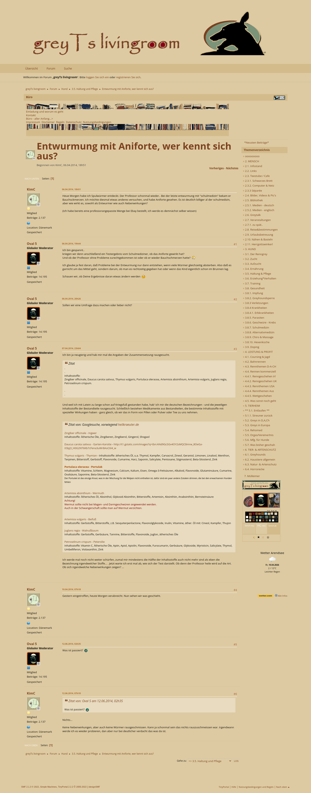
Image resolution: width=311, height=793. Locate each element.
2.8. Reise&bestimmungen (260, 229)
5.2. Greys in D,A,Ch (256, 420)
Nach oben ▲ (283, 786)
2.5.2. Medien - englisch (258, 210)
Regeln (60, 122)
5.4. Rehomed (252, 430)
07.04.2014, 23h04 (71, 348)
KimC (31, 189)
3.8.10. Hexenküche (256, 342)
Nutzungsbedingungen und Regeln (256, 786)
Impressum (33, 122)
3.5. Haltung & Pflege (257, 273)
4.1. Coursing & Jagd (256, 357)
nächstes (232, 168)
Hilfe (234, 786)
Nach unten (32, 178)
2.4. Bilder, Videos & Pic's (259, 195)
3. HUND (249, 249)
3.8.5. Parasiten (253, 317)
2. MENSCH (251, 161)
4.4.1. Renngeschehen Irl (259, 376)
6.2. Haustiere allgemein (259, 459)
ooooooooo (251, 156)
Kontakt (31, 115)
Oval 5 (32, 243)
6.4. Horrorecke (254, 469)
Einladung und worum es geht (45, 111)
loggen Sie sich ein (97, 77)
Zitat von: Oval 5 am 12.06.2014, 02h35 (96, 701)
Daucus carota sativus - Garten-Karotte (88, 444)
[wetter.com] (265, 596)
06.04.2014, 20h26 (71, 298)
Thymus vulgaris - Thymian (81, 455)
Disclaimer (48, 122)
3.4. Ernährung (253, 269)
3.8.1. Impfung (253, 293)
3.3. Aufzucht (252, 264)
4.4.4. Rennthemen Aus (258, 391)
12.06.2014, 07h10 (71, 693)
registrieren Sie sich (128, 77)
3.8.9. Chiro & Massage (258, 337)
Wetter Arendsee (272, 553)
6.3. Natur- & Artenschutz (260, 464)
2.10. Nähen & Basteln (258, 239)
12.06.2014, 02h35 (71, 643)
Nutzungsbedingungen (97, 122)
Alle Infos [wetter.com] (281, 595)
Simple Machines (48, 787)
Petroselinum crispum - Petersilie (85, 542)
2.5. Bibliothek (253, 200)
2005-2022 (81, 787)
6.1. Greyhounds (254, 454)
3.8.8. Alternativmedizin (258, 332)
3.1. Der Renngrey (255, 254)
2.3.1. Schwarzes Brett (258, 181)
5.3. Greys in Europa (256, 425)
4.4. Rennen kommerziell (259, 371)
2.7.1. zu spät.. (253, 225)
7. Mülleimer (252, 476)
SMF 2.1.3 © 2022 (30, 787)
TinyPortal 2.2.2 (65, 787)
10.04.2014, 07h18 (71, 589)
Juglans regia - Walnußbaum (82, 530)
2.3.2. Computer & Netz (258, 185)
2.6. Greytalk (252, 215)
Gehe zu (181, 760)
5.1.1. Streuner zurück (257, 415)
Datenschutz (74, 122)
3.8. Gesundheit (254, 288)
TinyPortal (224, 786)
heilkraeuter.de (128, 424)
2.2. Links (250, 171)
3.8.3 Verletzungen (255, 303)
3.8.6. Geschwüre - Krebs (259, 322)
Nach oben (31, 745)
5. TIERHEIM (251, 405)
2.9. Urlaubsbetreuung (258, 234)
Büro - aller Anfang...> (39, 118)
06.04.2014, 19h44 (71, 243)
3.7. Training (252, 283)
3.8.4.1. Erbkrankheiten (258, 313)
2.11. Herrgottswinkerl (258, 244)
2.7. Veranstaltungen (257, 220)
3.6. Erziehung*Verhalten (259, 278)
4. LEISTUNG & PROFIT (258, 352)
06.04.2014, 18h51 (71, 189)
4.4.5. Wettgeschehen (257, 396)
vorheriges (216, 168)
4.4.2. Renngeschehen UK (260, 381)
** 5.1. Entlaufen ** (256, 410)
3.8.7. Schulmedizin (256, 327)
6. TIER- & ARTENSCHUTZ (259, 449)
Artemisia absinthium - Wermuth (84, 493)
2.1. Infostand (252, 166)
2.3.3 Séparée (252, 190)
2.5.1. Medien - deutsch (258, 205)
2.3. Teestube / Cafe (256, 176)
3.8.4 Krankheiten (255, 308)
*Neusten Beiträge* (256, 142)
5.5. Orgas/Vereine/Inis (258, 435)
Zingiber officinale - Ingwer (81, 433)
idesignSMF (94, 787)
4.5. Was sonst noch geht (259, 401)
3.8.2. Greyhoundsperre (259, 298)
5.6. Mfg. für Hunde (256, 440)
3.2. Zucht (250, 259)
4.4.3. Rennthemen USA (259, 386)
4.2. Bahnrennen (254, 361)
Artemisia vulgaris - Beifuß (80, 519)
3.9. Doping (251, 347)
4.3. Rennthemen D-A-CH (259, 366)
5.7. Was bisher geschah (259, 445)
